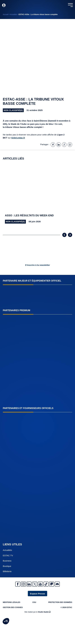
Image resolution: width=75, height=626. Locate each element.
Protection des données (60, 602)
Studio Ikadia (44, 612)
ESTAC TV (8, 555)
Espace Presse (37, 593)
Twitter (34, 584)
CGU (34, 602)
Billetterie (7, 571)
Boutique (7, 566)
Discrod (57, 584)
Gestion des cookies (13, 607)
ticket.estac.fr (18, 138)
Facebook (17, 584)
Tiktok (45, 584)
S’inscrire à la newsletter (37, 265)
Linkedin (29, 584)
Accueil (5, 14)
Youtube (40, 584)
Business (7, 561)
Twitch (51, 584)
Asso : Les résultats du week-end (29, 215)
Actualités (13, 14)
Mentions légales (11, 602)
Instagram (23, 584)
